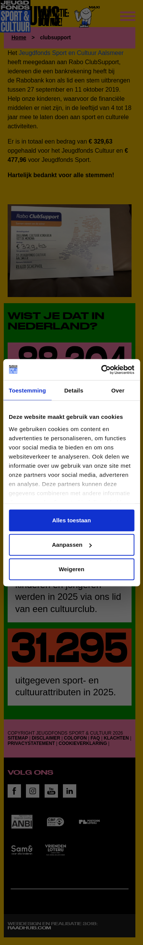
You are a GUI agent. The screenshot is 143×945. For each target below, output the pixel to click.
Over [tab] (118, 390)
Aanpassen (72, 544)
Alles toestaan (71, 520)
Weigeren (71, 569)
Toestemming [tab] (27, 390)
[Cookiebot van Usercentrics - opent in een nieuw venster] (101, 370)
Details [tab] (73, 390)
